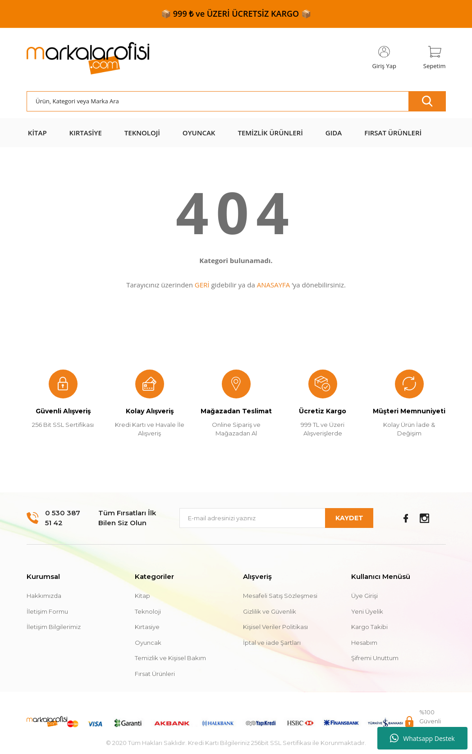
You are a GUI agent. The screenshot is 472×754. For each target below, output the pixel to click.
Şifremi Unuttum (375, 657)
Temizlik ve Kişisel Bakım (170, 657)
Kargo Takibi (369, 626)
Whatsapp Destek (422, 738)
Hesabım (364, 642)
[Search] (236, 101)
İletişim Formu (47, 611)
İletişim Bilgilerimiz (54, 626)
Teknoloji (148, 611)
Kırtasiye (147, 626)
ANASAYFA (273, 284)
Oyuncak (148, 642)
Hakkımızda (44, 595)
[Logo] (88, 59)
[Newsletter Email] (276, 518)
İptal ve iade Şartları (272, 642)
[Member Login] (384, 58)
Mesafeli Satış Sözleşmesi (280, 595)
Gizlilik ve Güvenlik (269, 611)
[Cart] (434, 58)
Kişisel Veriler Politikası (275, 626)
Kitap (142, 595)
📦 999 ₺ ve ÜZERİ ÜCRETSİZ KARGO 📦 (236, 13)
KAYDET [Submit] (349, 518)
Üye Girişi (364, 595)
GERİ (202, 284)
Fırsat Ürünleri (155, 673)
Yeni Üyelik (367, 611)
